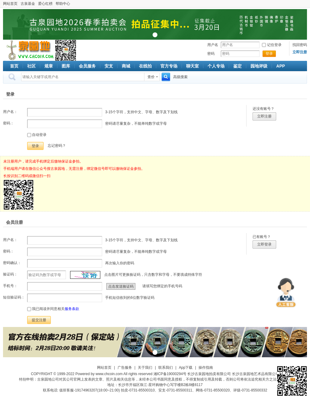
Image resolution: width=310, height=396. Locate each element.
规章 (48, 66)
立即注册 (264, 116)
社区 (31, 66)
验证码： (10, 274)
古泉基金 (28, 4)
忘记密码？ (57, 146)
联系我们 (165, 367)
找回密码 (299, 45)
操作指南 (206, 367)
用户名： (10, 112)
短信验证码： (14, 297)
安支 (109, 66)
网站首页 (10, 4)
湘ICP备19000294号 (169, 374)
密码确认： (12, 263)
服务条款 (72, 309)
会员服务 (87, 66)
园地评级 (258, 66)
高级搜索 (180, 77)
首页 (14, 66)
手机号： (10, 286)
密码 (211, 53)
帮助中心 (63, 4)
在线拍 (145, 66)
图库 (66, 66)
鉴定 (237, 66)
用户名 (212, 45)
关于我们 (145, 367)
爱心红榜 (45, 4)
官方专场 (168, 66)
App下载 (185, 367)
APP (280, 66)
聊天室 (192, 66)
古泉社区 (29, 50)
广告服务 (125, 367)
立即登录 (264, 244)
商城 (126, 66)
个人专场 (216, 66)
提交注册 (39, 320)
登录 (269, 53)
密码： (8, 123)
